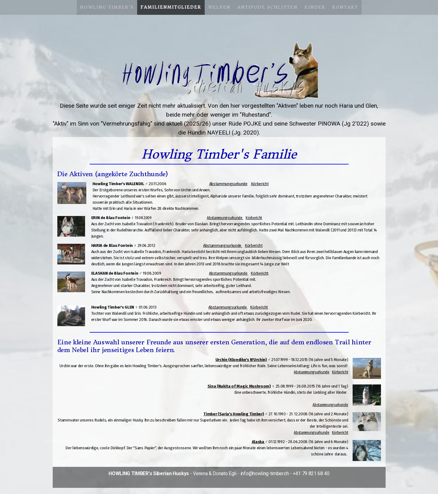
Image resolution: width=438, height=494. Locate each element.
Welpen (219, 7)
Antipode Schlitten (267, 7)
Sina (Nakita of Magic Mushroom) (239, 386)
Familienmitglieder (171, 7)
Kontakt (345, 7)
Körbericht (260, 183)
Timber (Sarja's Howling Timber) (233, 414)
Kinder (315, 7)
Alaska (258, 441)
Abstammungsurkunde (228, 183)
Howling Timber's (107, 7)
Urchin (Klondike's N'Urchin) (241, 359)
